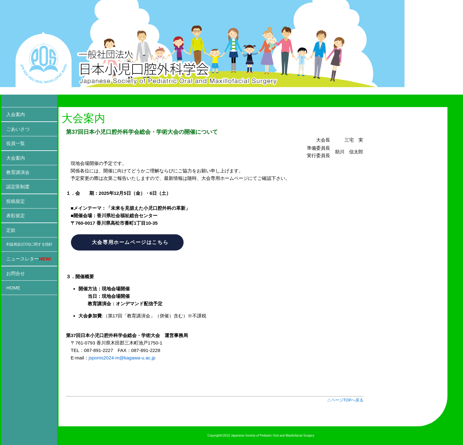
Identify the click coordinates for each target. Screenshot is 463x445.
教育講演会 (18, 172)
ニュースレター (28, 258)
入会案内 (15, 114)
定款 (11, 230)
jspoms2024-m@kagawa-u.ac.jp (122, 357)
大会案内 (15, 158)
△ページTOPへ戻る (345, 400)
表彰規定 (15, 215)
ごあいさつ (18, 129)
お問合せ (15, 273)
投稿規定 (15, 201)
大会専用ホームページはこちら (130, 242)
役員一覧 (15, 143)
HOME (13, 287)
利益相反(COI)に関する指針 (29, 244)
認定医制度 (18, 186)
